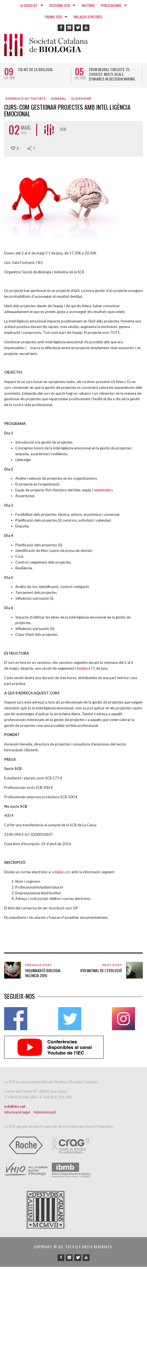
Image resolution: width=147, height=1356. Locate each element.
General (59, 98)
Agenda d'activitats (25, 98)
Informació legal (17, 1112)
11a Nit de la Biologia (35, 69)
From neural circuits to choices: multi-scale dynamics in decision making (112, 74)
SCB (63, 129)
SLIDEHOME (81, 98)
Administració (45, 1112)
